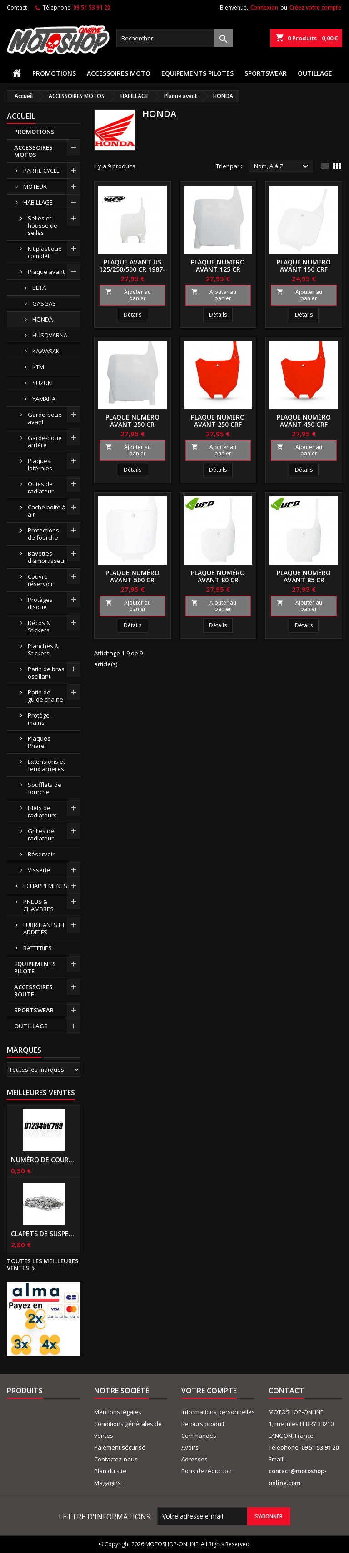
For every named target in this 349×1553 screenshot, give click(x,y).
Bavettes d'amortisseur (47, 557)
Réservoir (41, 854)
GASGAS (44, 303)
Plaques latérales (40, 464)
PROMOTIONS (54, 73)
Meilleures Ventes (41, 1093)
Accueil (21, 116)
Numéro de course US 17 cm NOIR (43, 1159)
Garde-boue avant (45, 418)
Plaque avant (46, 272)
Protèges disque (40, 603)
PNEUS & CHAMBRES (38, 905)
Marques (24, 1050)
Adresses (194, 1459)
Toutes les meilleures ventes (43, 1265)
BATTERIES (37, 948)
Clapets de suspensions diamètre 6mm (43, 1233)
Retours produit (202, 1424)
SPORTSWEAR (265, 73)
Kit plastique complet (45, 252)
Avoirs (190, 1447)
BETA (39, 287)
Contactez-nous (116, 1459)
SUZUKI (42, 383)
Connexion (264, 7)
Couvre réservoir (40, 580)
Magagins (107, 1483)
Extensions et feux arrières (46, 765)
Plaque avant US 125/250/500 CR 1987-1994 (132, 269)
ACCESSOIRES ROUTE (33, 990)
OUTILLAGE (315, 73)
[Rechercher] (174, 38)
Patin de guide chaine (45, 695)
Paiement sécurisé (119, 1447)
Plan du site (110, 1471)
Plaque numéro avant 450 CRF (304, 421)
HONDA (42, 319)
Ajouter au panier (128, 295)
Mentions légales (117, 1412)
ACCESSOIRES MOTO (118, 73)
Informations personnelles (218, 1412)
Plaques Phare (39, 742)
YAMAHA (43, 399)
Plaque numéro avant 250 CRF (218, 421)
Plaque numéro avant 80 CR (218, 576)
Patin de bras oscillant (46, 672)
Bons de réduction (206, 1471)
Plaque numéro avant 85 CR (304, 576)
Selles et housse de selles (42, 225)
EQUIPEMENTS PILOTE (35, 967)
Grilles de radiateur (41, 834)
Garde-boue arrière (45, 441)
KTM (38, 367)
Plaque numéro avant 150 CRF (304, 265)
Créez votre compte (315, 7)
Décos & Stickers (39, 626)
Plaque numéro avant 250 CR (132, 421)
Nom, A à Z (282, 166)
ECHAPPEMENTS (45, 886)
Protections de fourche (43, 534)
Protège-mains (39, 719)
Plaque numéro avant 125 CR (218, 265)
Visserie (39, 870)
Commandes (198, 1435)
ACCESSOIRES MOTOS (33, 151)
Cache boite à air (46, 510)
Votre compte (209, 1391)
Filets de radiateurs (42, 811)
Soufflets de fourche (44, 788)
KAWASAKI (46, 351)
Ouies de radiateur (41, 487)
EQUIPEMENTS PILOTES (197, 73)
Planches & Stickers (43, 649)
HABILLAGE (38, 202)
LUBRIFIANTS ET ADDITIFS (44, 928)
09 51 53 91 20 (91, 7)
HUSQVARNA (49, 335)
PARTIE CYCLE (41, 170)
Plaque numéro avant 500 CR (132, 576)
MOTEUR (35, 186)
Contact (17, 7)
